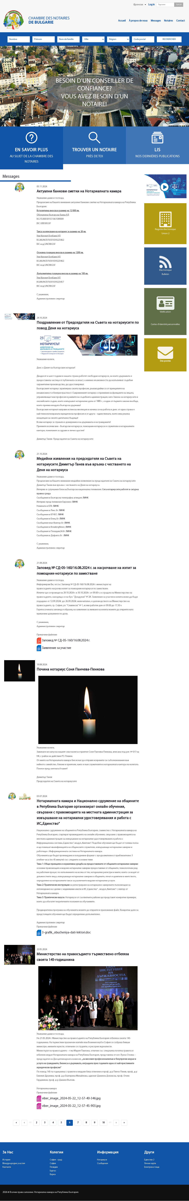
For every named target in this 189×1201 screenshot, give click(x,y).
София (53, 1163)
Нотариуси (102, 1160)
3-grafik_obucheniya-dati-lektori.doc (66, 932)
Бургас (53, 1171)
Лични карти (150, 1163)
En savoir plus (31, 150)
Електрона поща (151, 1167)
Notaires (168, 21)
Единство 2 (149, 1160)
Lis (157, 150)
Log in (151, 4)
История (6, 1160)
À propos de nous (138, 21)
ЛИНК (85, 498)
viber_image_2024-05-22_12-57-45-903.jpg (71, 1106)
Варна (53, 1174)
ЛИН (62, 519)
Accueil (122, 21)
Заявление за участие (56, 648)
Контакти (6, 1167)
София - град (56, 1160)
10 (104, 1122)
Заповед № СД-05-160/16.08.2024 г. (66, 640)
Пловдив (54, 1167)
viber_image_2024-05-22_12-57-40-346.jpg (71, 1098)
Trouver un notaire (94, 150)
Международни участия (13, 1163)
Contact (180, 21)
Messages (156, 21)
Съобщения (102, 1163)
